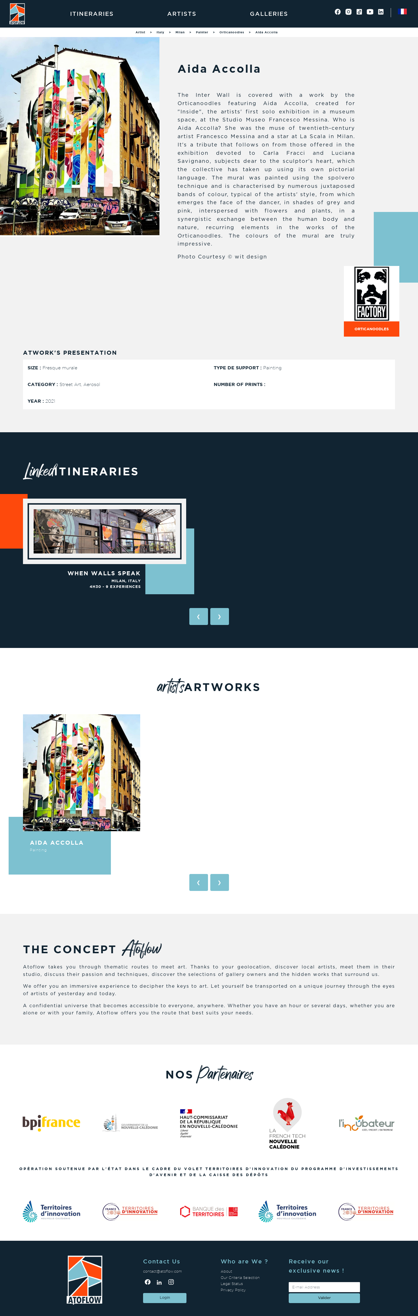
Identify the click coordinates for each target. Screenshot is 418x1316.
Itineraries (92, 14)
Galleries (269, 14)
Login (165, 1298)
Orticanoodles (231, 32)
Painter (202, 32)
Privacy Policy (233, 1290)
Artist (140, 32)
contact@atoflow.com (162, 1271)
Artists (182, 14)
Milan (180, 32)
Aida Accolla (266, 32)
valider (324, 1298)
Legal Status (232, 1284)
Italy (160, 32)
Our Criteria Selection (240, 1278)
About (226, 1271)
